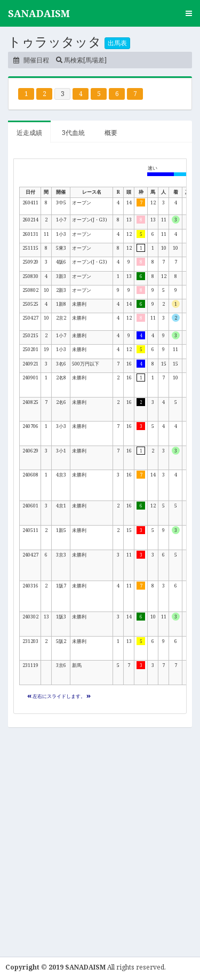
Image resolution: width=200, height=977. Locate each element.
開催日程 (31, 60)
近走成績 (29, 132)
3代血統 (73, 132)
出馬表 (117, 42)
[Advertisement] (100, 838)
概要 (111, 132)
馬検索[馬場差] (81, 60)
